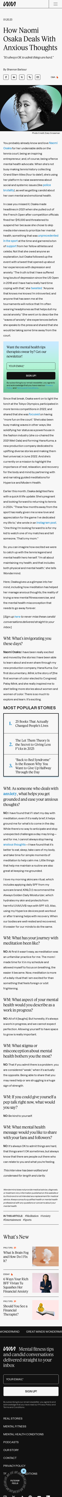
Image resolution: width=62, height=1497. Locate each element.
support (11, 246)
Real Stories (12, 1418)
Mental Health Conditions (23, 1434)
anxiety (10, 794)
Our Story (11, 1450)
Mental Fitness (14, 1426)
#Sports (27, 1219)
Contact (10, 1457)
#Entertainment (12, 1219)
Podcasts (11, 1442)
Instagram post (46, 522)
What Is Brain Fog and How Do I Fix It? (16, 1257)
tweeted (36, 288)
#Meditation (32, 1215)
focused (34, 414)
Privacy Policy (45, 1405)
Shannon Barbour (17, 69)
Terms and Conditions (27, 388)
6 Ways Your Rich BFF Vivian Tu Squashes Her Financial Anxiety (15, 1285)
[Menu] (55, 4)
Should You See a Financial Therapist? (15, 1310)
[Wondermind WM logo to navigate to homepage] (9, 4)
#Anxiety (46, 1215)
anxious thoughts (14, 844)
